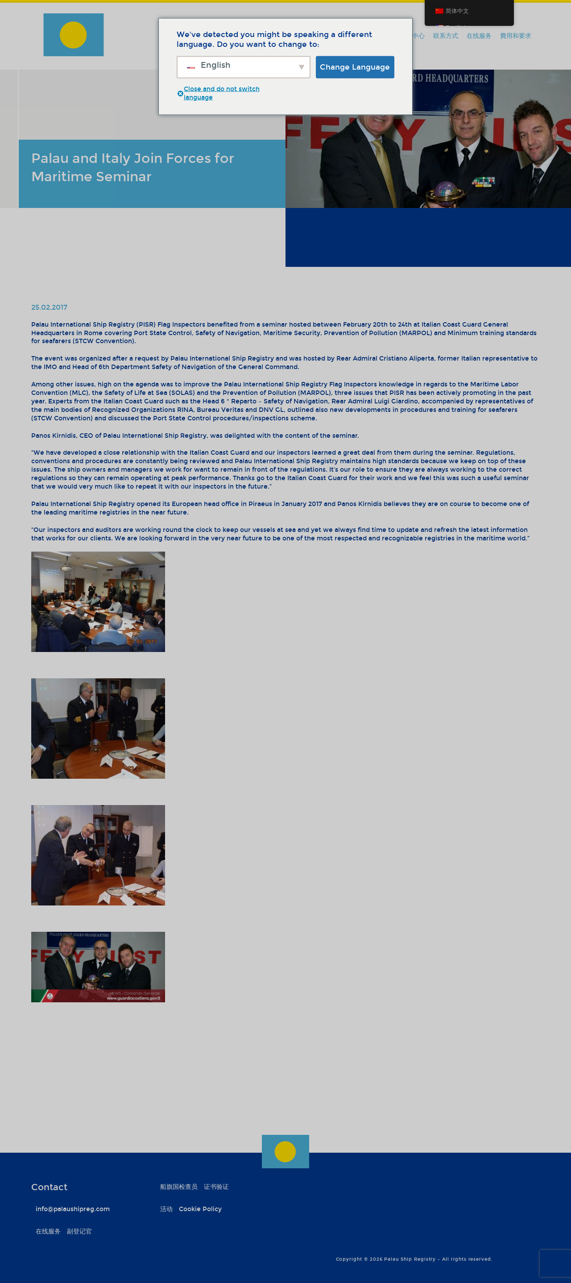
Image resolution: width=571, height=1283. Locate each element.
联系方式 (445, 36)
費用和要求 (515, 36)
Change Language (355, 66)
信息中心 (412, 36)
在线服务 (479, 36)
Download (331, 239)
